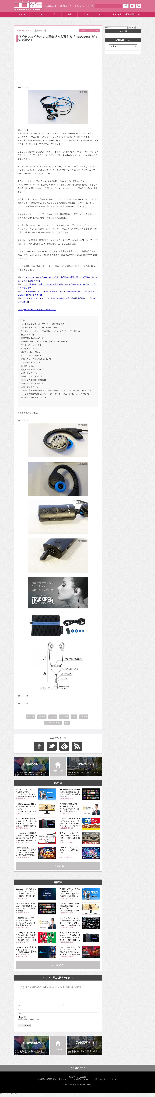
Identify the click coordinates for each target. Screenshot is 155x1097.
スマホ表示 (81, 1080)
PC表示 (72, 1080)
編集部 (39, 31)
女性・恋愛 (117, 14)
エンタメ (22, 14)
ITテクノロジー (38, 14)
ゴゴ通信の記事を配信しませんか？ (52, 1082)
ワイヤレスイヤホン (53, 723)
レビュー (83, 717)
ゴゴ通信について (50, 6)
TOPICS (53, 717)
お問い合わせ (79, 6)
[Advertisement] (58, 61)
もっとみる (58, 865)
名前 (19, 1008)
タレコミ (90, 6)
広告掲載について (65, 6)
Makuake (41, 717)
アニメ (101, 14)
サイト (19, 1016)
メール (19, 1012)
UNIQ (74, 717)
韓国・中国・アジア (133, 14)
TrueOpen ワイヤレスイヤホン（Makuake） (37, 310)
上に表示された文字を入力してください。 (29, 1022)
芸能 (69, 14)
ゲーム (85, 14)
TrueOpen (64, 717)
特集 (67, 723)
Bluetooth (30, 717)
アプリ (53, 14)
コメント (21, 989)
